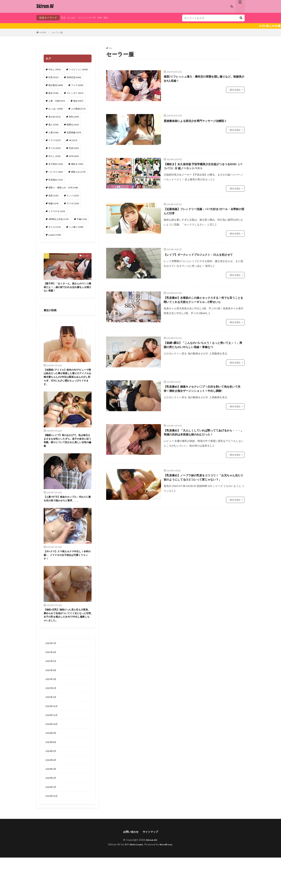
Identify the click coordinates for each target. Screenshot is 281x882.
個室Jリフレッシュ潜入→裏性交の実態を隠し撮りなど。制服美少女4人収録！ (202, 79)
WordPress (167, 868)
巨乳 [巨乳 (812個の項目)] (53, 77)
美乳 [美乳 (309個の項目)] (74, 116)
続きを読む (235, 91)
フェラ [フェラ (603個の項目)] (77, 85)
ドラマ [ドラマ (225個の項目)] (54, 140)
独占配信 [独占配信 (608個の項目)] (55, 85)
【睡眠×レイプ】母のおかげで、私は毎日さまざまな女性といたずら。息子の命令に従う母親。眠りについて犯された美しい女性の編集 (67, 446)
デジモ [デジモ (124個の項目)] (73, 203)
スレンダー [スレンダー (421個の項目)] (75, 93)
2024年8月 (51, 762)
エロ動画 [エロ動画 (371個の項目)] (78, 108)
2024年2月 (51, 800)
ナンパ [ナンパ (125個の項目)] (73, 195)
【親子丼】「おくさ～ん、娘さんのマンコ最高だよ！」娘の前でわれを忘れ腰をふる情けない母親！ (67, 288)
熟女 (112, 17)
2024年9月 (51, 753)
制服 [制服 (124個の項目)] (53, 203)
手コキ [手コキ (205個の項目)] (54, 148)
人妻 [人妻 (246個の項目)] (53, 132)
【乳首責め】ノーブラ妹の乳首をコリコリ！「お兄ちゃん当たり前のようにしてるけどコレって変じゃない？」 (203, 496)
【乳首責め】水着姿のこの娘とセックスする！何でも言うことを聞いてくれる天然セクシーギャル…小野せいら (203, 308)
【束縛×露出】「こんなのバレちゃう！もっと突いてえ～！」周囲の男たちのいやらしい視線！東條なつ (204, 357)
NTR (105, 17)
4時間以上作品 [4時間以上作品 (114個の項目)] (58, 219)
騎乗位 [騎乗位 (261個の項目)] (73, 124)
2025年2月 (51, 705)
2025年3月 (51, 696)
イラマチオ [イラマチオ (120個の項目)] (56, 211)
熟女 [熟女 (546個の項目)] (53, 93)
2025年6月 (51, 667)
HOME (42, 32)
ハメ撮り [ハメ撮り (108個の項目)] (76, 227)
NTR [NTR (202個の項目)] (74, 156)
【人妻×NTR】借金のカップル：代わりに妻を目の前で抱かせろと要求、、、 (66, 507)
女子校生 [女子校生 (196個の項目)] (55, 164)
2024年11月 (52, 734)
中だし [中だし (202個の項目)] (54, 156)
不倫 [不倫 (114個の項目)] (82, 219)
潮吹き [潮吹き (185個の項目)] (77, 164)
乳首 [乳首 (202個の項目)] (74, 148)
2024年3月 (51, 791)
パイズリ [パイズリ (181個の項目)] (55, 171)
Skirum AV (45, 6)
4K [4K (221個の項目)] (73, 140)
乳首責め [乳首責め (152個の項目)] (55, 179)
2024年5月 (51, 772)
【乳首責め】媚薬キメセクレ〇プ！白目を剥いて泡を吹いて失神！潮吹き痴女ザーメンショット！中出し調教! (203, 403)
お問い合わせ (129, 856)
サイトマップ (151, 856)
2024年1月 (51, 810)
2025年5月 (51, 677)
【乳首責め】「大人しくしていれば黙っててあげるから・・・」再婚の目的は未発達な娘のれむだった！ (203, 447)
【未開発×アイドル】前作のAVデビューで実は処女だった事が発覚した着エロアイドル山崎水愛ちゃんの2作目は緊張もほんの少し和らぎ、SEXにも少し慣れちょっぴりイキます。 (67, 380)
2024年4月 (51, 781)
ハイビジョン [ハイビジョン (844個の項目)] (78, 69)
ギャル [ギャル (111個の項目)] (54, 227)
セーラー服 (57, 32)
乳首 (63, 17)
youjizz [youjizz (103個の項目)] (54, 234)
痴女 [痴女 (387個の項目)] (78, 100)
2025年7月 (51, 658)
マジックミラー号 (90, 17)
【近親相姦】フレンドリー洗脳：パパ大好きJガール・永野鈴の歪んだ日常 (204, 213)
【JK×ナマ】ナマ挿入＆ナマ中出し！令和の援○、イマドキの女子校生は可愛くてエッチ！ (66, 567)
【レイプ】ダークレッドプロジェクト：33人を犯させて (203, 259)
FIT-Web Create (132, 868)
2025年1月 (51, 715)
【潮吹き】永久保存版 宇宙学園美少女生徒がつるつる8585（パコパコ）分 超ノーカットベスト (203, 166)
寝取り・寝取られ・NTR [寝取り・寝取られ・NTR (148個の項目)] (63, 187)
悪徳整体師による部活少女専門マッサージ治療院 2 (201, 121)
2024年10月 (52, 743)
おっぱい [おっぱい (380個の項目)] (55, 108)
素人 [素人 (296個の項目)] (53, 124)
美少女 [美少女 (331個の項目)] (54, 116)
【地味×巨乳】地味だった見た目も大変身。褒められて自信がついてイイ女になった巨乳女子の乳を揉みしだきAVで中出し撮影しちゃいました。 (67, 629)
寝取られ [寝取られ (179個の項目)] (78, 171)
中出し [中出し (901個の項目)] (54, 69)
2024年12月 (52, 724)
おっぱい (73, 17)
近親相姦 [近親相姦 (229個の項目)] (74, 132)
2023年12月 (52, 819)
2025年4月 (51, 686)
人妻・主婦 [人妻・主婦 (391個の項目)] (56, 100)
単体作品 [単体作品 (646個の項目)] (74, 77)
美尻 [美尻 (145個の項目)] (53, 195)
